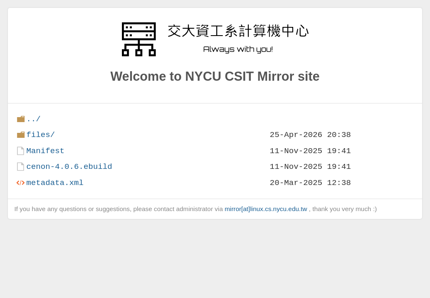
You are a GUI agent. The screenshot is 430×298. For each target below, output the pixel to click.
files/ (40, 134)
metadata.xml (54, 182)
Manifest (45, 150)
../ (33, 119)
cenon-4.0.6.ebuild (69, 166)
